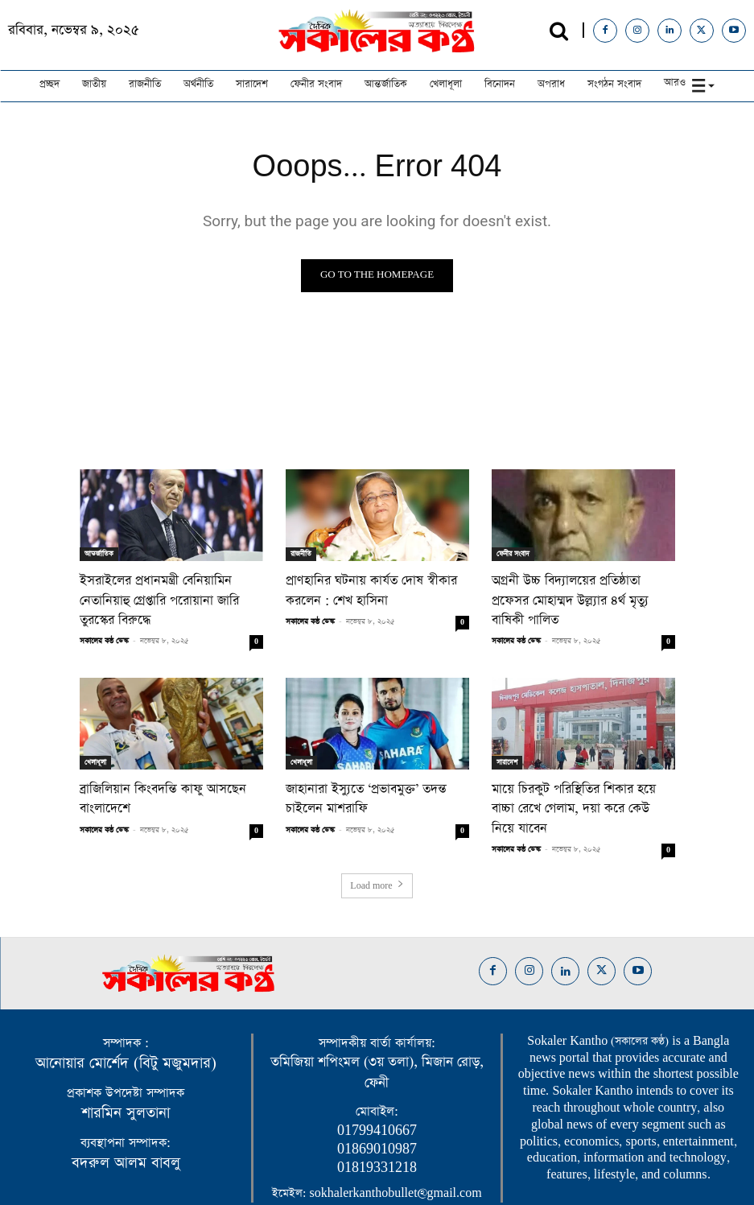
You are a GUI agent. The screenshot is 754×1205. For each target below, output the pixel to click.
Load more (376, 839)
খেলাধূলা (95, 740)
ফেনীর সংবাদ (512, 554)
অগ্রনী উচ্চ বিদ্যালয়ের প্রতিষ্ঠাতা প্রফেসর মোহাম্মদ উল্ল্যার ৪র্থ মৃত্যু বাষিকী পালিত (574, 589)
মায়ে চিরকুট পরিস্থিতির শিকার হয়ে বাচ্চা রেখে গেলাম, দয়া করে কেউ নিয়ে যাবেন (576, 775)
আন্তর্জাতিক (98, 554)
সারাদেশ (506, 740)
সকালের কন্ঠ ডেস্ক (104, 618)
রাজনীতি (300, 554)
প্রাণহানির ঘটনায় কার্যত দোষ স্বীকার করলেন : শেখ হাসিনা (360, 589)
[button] (559, 31)
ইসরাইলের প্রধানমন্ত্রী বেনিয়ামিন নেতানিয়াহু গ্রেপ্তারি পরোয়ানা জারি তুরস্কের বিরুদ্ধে (171, 589)
